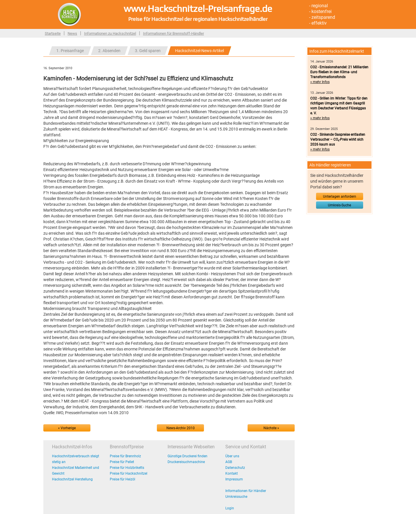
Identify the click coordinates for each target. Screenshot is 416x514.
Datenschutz (235, 468)
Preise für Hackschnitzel (128, 473)
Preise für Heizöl (122, 479)
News (72, 33)
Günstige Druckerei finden (187, 456)
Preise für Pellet (122, 462)
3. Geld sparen (148, 50)
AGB (228, 462)
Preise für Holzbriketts (127, 468)
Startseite (53, 33)
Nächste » (271, 428)
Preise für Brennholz (125, 456)
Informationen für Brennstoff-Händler (173, 33)
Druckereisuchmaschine (186, 462)
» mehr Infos (320, 82)
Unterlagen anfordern (339, 196)
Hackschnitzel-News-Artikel (199, 50)
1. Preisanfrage (70, 50)
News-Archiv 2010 (180, 428)
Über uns (232, 456)
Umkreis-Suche (339, 205)
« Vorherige (67, 428)
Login (229, 508)
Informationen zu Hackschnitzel (110, 33)
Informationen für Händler (245, 491)
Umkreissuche (236, 497)
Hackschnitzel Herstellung (72, 479)
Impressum (234, 479)
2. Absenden (109, 50)
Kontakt (231, 473)
